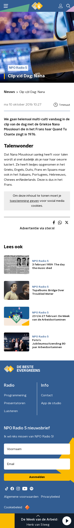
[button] (66, 520)
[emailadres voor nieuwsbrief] (37, 464)
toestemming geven (24, 200)
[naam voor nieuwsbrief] (37, 449)
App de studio (51, 403)
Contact (47, 395)
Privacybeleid (50, 496)
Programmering (15, 395)
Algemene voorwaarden (21, 496)
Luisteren (11, 411)
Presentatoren (14, 403)
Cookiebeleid (13, 507)
